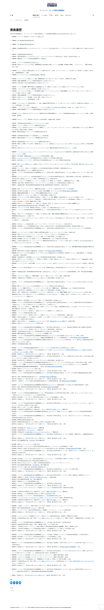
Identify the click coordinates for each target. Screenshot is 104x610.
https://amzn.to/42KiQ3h (81, 337)
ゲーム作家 (44, 15)
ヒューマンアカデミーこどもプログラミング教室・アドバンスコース (35, 497)
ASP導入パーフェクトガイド (57, 143)
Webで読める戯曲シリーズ (54, 491)
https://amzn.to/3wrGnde (55, 366)
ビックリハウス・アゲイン (25, 152)
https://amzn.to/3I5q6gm (55, 251)
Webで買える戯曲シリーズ (54, 409)
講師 (62, 15)
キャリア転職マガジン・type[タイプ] (30, 164)
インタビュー (77, 143)
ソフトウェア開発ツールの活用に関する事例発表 (53, 107)
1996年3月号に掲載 (82, 103)
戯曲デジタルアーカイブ (48, 518)
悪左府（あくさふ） (32, 428)
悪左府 (71, 518)
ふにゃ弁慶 (29, 407)
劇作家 (56, 15)
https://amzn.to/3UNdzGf (70, 191)
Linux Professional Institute (25, 205)
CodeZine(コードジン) (35, 321)
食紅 (31, 479)
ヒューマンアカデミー (23, 158)
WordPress (68, 607)
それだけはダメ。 (31, 430)
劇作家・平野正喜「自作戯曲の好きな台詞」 (36, 477)
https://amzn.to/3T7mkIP (74, 448)
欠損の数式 (32, 440)
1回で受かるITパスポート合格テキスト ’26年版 (37, 575)
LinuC (31, 524)
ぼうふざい (34, 508)
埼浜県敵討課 (35, 465)
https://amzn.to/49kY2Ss (49, 376)
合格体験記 (48, 422)
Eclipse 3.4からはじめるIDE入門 (58, 321)
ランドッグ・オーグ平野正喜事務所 (52, 10)
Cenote (50, 607)
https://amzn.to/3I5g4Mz (69, 381)
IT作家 (50, 15)
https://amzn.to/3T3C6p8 (51, 387)
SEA (32, 347)
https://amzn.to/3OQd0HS (69, 547)
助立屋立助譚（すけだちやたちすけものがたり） (38, 432)
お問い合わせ (68, 15)
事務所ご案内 (36, 15)
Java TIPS (16, 255)
